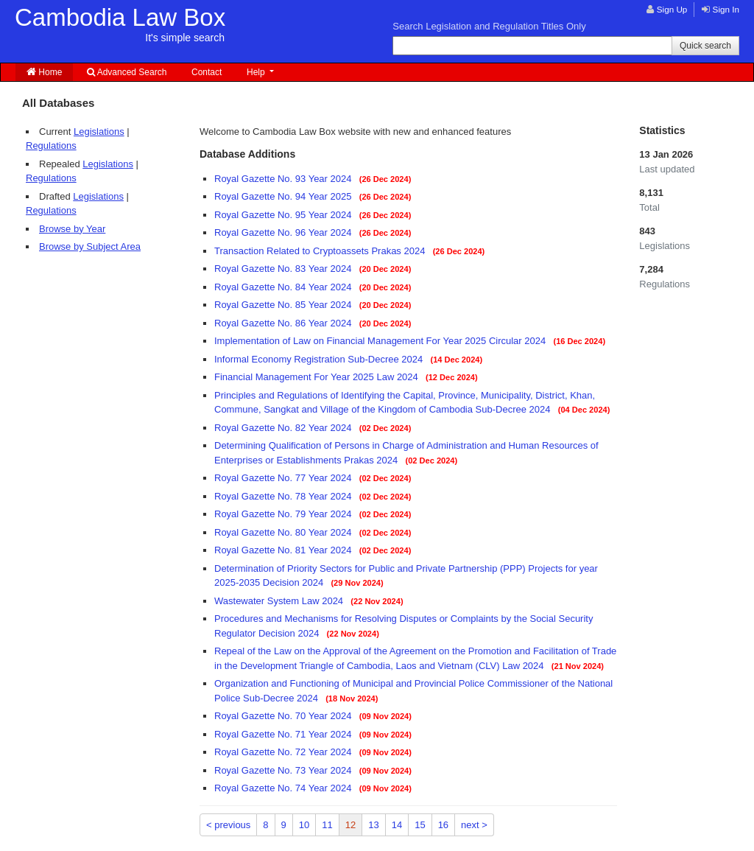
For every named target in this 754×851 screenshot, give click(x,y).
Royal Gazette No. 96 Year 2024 (284, 232)
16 (443, 824)
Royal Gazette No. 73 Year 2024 (284, 770)
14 (397, 824)
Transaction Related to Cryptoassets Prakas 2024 (321, 250)
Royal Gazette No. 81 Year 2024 (284, 550)
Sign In (726, 9)
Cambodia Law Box (120, 23)
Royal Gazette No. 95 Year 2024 (284, 214)
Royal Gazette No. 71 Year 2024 (284, 734)
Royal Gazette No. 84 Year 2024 (284, 287)
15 (420, 824)
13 (373, 824)
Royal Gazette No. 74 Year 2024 (284, 788)
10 (304, 824)
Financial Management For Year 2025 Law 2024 (317, 376)
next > (474, 824)
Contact (206, 72)
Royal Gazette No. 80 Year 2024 (284, 532)
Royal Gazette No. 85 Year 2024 (284, 304)
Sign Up (672, 9)
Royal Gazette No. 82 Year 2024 (284, 427)
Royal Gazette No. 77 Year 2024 (284, 477)
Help (257, 72)
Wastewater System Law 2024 (280, 600)
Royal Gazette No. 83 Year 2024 (284, 268)
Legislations (99, 131)
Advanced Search (126, 72)
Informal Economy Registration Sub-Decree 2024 (320, 359)
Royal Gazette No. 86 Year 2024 (284, 323)
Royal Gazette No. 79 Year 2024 (284, 513)
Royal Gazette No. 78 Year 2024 (284, 496)
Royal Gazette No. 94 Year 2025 (284, 196)
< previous (228, 824)
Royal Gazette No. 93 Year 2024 (284, 178)
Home (44, 71)
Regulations (51, 145)
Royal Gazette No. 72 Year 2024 (284, 751)
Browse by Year (72, 228)
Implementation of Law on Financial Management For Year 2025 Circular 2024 (381, 340)
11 (327, 824)
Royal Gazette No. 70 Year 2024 (284, 715)
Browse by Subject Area (90, 246)
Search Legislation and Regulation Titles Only (488, 26)
